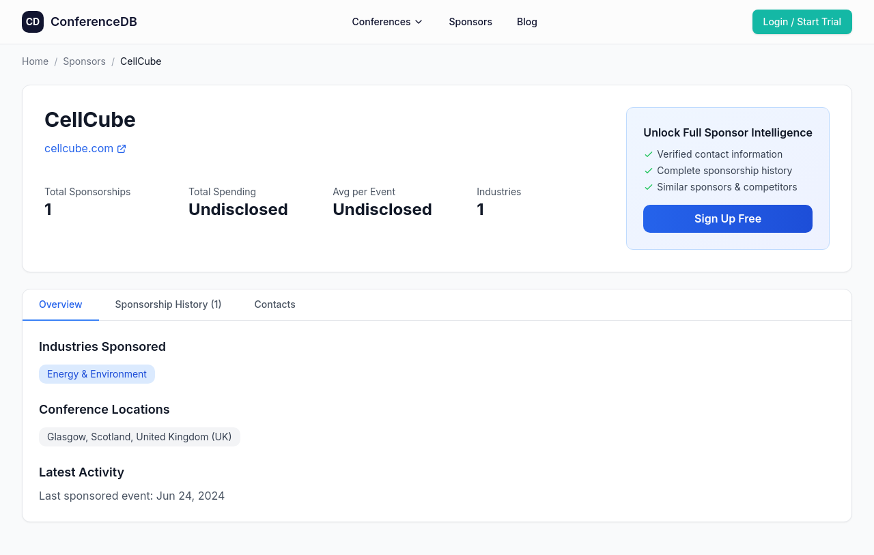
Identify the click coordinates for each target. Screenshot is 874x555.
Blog (527, 21)
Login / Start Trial (802, 21)
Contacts (275, 304)
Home (35, 61)
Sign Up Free (727, 218)
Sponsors (470, 21)
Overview (61, 304)
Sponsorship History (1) (168, 304)
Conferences (388, 21)
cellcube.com (85, 148)
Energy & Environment (97, 374)
